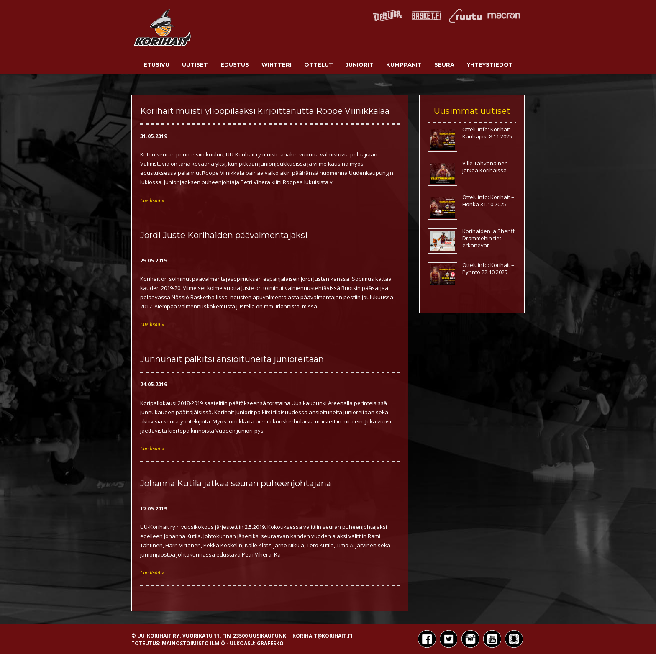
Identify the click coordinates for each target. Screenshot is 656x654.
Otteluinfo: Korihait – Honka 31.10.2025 (488, 200)
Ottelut (318, 64)
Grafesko (270, 643)
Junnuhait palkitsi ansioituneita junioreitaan (232, 359)
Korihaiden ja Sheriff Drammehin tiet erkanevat (488, 238)
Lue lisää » (152, 200)
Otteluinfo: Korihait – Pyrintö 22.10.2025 (488, 268)
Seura (444, 64)
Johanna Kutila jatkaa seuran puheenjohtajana (235, 483)
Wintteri (276, 64)
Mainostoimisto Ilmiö (193, 643)
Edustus (234, 64)
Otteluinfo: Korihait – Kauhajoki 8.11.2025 (488, 133)
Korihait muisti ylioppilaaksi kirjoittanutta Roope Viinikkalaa (265, 111)
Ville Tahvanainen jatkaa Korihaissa (485, 166)
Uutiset (195, 64)
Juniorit (360, 64)
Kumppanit (404, 64)
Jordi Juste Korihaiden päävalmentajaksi (224, 235)
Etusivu (156, 64)
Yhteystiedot (490, 64)
